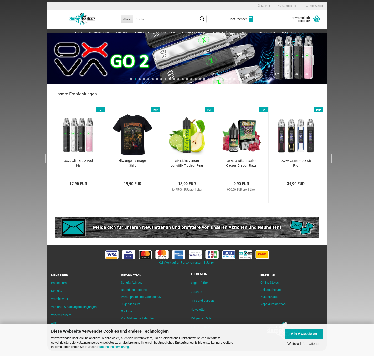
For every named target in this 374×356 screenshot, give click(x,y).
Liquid (121, 33)
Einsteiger (99, 33)
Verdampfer (193, 33)
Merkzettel (314, 6)
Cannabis (291, 33)
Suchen (264, 6)
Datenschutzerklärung (114, 347)
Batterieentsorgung (134, 295)
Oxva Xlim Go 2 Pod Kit (78, 168)
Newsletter (198, 314)
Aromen (141, 33)
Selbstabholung (270, 295)
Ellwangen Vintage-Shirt (132, 168)
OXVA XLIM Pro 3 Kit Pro (295, 168)
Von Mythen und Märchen (138, 323)
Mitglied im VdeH (202, 323)
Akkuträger (223, 33)
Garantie (196, 297)
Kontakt (56, 296)
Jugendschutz (130, 309)
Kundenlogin (288, 6)
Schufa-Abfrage (131, 288)
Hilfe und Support (202, 306)
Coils (247, 33)
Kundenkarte (269, 302)
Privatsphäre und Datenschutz (141, 302)
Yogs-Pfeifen (199, 288)
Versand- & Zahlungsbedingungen (74, 312)
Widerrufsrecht (61, 320)
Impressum (59, 288)
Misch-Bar (165, 33)
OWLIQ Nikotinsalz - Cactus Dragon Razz (241, 168)
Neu (78, 33)
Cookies (126, 316)
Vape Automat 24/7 (273, 309)
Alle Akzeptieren (304, 334)
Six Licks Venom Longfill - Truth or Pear (187, 168)
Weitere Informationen (303, 344)
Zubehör (267, 33)
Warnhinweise (60, 304)
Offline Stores (269, 288)
